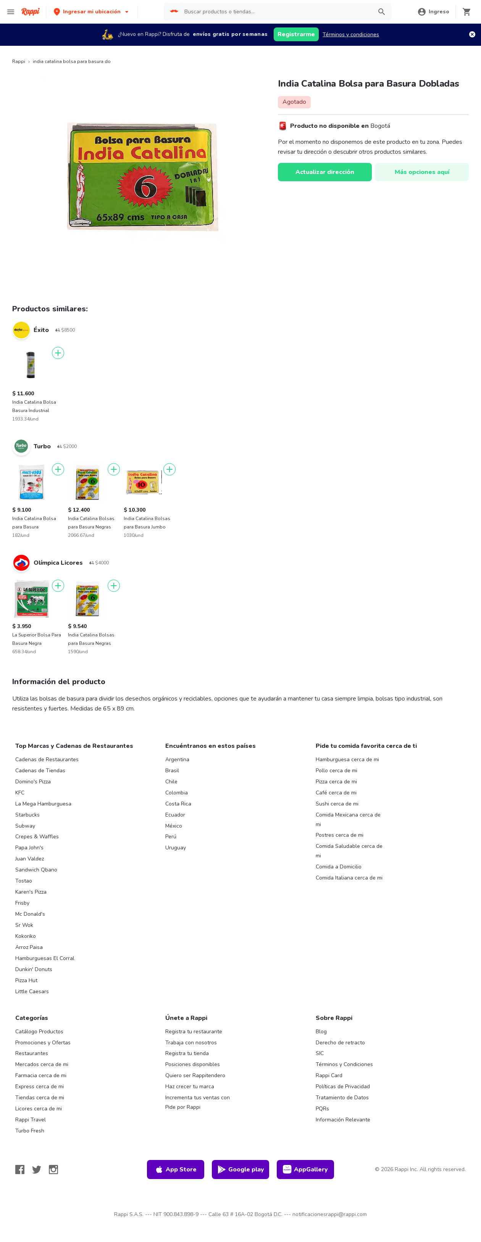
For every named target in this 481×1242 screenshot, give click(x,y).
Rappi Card (329, 1075)
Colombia (176, 792)
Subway (25, 826)
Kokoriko (25, 936)
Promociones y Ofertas (43, 1042)
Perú (170, 836)
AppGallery (305, 1169)
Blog (321, 1031)
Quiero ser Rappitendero (195, 1075)
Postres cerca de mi (339, 835)
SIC (320, 1053)
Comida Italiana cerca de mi (349, 877)
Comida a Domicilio (339, 866)
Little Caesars (32, 991)
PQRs (322, 1108)
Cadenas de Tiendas (40, 770)
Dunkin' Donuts (33, 969)
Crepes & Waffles (37, 836)
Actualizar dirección (324, 172)
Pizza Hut (26, 980)
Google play (240, 1169)
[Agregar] (58, 353)
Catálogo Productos (39, 1031)
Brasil (172, 770)
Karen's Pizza (31, 892)
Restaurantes (31, 1053)
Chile (171, 781)
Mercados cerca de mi (41, 1064)
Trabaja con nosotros (191, 1042)
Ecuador (175, 814)
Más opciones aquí (422, 172)
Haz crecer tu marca (189, 1086)
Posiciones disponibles (192, 1064)
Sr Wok (24, 925)
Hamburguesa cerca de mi (347, 759)
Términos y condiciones (351, 34)
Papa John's (29, 847)
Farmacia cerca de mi (40, 1075)
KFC (19, 792)
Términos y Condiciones (344, 1064)
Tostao (23, 880)
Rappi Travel (30, 1119)
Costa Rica (178, 803)
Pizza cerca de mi (336, 781)
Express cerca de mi (39, 1086)
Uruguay (175, 847)
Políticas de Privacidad (343, 1086)
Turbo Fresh (29, 1130)
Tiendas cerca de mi (39, 1097)
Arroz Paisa (29, 947)
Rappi (18, 61)
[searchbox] (276, 12)
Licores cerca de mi (38, 1108)
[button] (91, 12)
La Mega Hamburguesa (43, 803)
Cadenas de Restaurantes (47, 759)
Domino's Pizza (33, 781)
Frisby (22, 903)
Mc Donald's (30, 914)
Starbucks (27, 814)
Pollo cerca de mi (336, 770)
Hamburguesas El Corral (44, 958)
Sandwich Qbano (36, 869)
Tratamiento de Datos (342, 1097)
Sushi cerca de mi (337, 803)
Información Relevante (343, 1119)
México (173, 826)
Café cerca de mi (336, 792)
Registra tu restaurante (193, 1031)
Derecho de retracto (340, 1042)
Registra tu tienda (187, 1053)
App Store (176, 1169)
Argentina (177, 759)
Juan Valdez (29, 858)
